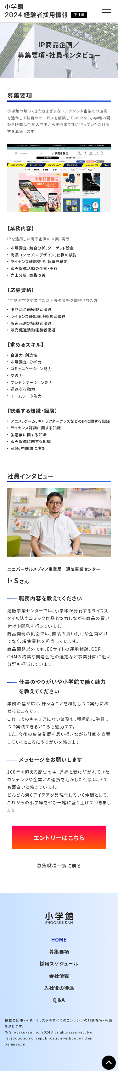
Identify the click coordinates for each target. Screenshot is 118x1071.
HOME (59, 939)
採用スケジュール (59, 963)
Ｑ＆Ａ (59, 999)
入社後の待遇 (59, 987)
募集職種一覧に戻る (59, 865)
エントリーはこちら (59, 837)
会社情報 (59, 975)
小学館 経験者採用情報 (46, 10)
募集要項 (59, 951)
